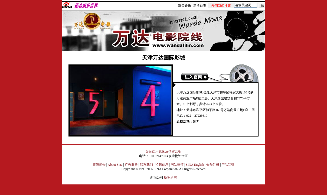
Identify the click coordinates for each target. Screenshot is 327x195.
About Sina (115, 165)
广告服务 (131, 165)
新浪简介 (99, 165)
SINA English (195, 165)
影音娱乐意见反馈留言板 (163, 151)
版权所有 (170, 177)
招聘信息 (161, 165)
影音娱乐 (184, 6)
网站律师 (177, 165)
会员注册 (212, 165)
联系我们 (146, 165)
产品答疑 (227, 165)
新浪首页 (199, 6)
